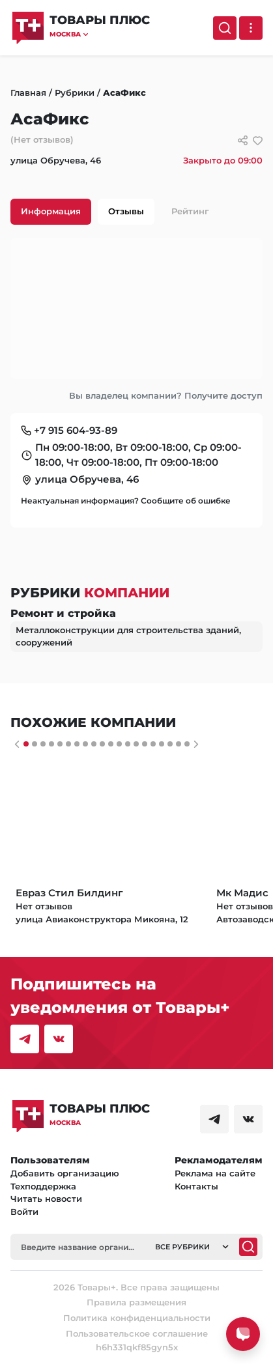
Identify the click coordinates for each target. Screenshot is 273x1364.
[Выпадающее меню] (251, 28)
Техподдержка (43, 1186)
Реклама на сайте (215, 1173)
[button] (100, 34)
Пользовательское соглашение (137, 1333)
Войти (24, 1211)
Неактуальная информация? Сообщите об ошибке (126, 500)
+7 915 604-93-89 (75, 430)
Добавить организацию (64, 1173)
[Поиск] (225, 28)
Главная (28, 92)
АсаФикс (124, 92)
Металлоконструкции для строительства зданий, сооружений (128, 636)
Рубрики (74, 92)
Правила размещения (136, 1302)
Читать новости (46, 1198)
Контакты (196, 1186)
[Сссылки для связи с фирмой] (243, 140)
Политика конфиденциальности (136, 1318)
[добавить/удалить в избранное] (258, 140)
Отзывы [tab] (126, 211)
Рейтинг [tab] (190, 211)
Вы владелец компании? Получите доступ (166, 395)
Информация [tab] (51, 211)
